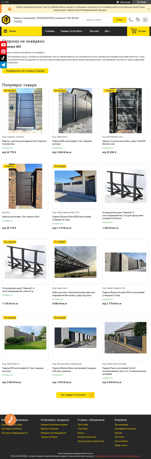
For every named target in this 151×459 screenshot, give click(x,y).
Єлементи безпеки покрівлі (54, 424)
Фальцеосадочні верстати (91, 441)
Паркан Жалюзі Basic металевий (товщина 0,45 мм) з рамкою (74, 369)
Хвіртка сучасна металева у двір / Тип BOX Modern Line (123, 142)
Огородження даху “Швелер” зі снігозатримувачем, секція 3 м (18, 289)
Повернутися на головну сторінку (25, 70)
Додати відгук (138, 20)
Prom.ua (89, 453)
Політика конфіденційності (14, 433)
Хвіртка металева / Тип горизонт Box (20, 216)
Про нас (94, 31)
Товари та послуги (70, 31)
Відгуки (118, 433)
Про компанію (121, 424)
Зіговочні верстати (87, 437)
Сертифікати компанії (125, 429)
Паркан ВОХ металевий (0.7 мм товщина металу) (23, 369)
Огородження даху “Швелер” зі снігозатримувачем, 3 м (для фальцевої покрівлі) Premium (123, 215)
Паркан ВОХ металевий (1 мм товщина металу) (72, 142)
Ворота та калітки (49, 429)
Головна (49, 31)
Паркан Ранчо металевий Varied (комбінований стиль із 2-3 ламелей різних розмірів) (124, 371)
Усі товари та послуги (73, 394)
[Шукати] (120, 20)
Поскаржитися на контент (105, 456)
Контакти (119, 437)
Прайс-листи (121, 445)
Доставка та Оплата (11, 429)
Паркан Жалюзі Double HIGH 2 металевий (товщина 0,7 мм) (123, 294)
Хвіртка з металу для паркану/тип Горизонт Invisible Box (24, 142)
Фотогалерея (121, 441)
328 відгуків (125, 2)
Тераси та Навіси (49, 437)
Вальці (81, 433)
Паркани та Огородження (53, 433)
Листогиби (83, 424)
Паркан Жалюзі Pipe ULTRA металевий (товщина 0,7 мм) (71, 218)
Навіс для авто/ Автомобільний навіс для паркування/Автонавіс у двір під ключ (73, 294)
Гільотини (82, 429)
